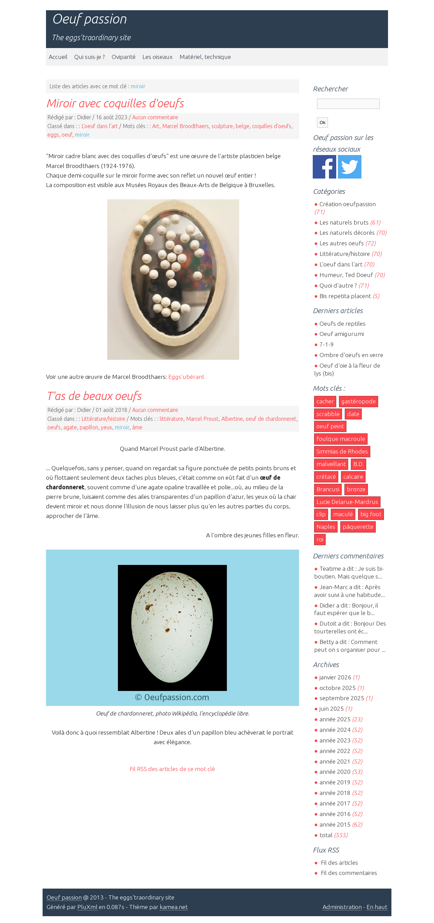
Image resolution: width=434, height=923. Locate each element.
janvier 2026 (335, 677)
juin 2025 (332, 708)
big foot (371, 514)
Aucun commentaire (155, 117)
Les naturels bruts (344, 222)
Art (155, 126)
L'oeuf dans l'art (99, 126)
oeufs (54, 427)
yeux (106, 427)
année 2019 (335, 782)
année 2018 (335, 792)
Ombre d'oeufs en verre (351, 355)
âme (137, 427)
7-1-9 (327, 344)
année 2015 (335, 824)
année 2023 (335, 740)
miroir (82, 135)
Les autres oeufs (342, 243)
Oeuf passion (88, 18)
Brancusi (327, 489)
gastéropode (358, 401)
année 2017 (335, 803)
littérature (171, 419)
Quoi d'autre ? (338, 285)
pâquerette (358, 526)
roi (319, 539)
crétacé (326, 476)
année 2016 (335, 814)
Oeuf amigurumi (342, 333)
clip (321, 514)
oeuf (67, 135)
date (353, 414)
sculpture (222, 126)
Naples (325, 526)
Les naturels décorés (347, 232)
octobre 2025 (338, 687)
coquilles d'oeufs (271, 126)
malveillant (331, 464)
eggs (53, 135)
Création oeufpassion (348, 204)
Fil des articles (339, 862)
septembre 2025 (342, 698)
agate (70, 427)
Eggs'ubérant (186, 376)
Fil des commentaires (348, 873)
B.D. (358, 464)
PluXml (87, 907)
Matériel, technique (205, 56)
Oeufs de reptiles (343, 323)
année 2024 (335, 729)
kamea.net (174, 907)
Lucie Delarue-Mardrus (347, 501)
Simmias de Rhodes (342, 451)
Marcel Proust (202, 419)
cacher (325, 401)
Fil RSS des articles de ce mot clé (172, 769)
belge (242, 126)
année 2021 (335, 761)
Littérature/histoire (103, 419)
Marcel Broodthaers (185, 126)
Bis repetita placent (345, 296)
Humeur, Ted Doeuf (346, 275)
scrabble (328, 414)
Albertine (232, 419)
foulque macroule (340, 438)
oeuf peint (330, 426)
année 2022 (335, 751)
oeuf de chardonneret (271, 419)
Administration (342, 907)
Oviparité (124, 56)
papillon (89, 427)
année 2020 (335, 771)
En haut (377, 907)
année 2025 (335, 719)
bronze (356, 489)
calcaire (353, 476)
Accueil (58, 56)
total (327, 835)
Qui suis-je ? (89, 56)
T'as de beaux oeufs (93, 395)
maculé (343, 514)
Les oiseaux (157, 56)
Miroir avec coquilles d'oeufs (115, 102)
